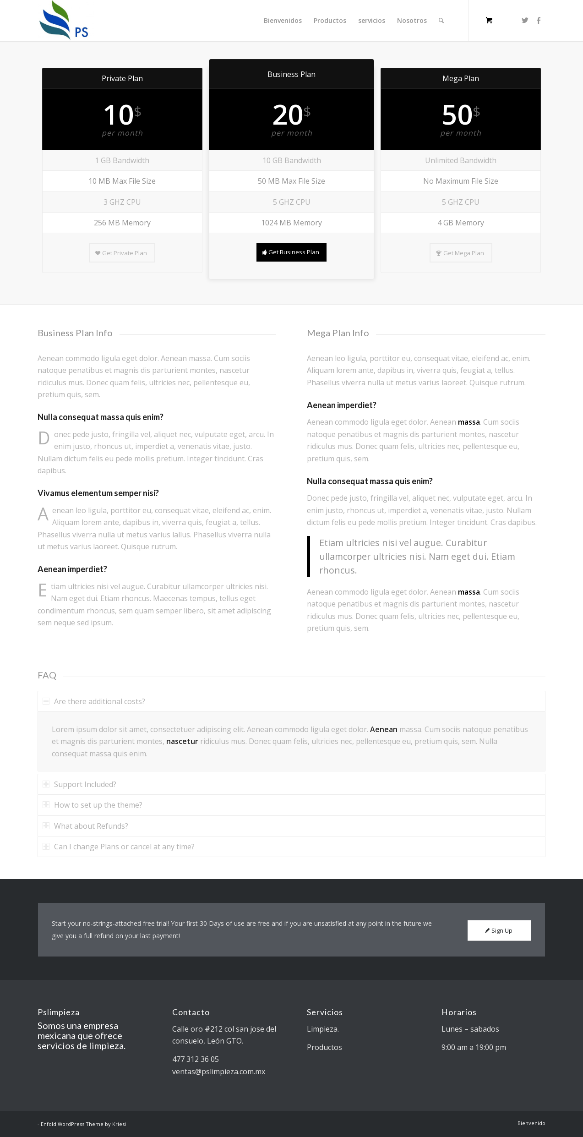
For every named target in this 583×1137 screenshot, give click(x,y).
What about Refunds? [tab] (85, 826)
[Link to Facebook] (538, 20)
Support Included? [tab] (79, 784)
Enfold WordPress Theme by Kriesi (83, 1124)
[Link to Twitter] (525, 20)
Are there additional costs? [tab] (94, 701)
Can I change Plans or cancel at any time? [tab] (119, 847)
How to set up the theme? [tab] (92, 805)
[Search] (441, 20)
